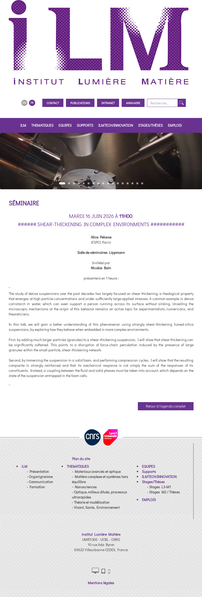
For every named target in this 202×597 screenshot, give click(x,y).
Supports (85, 125)
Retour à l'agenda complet (166, 406)
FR (32, 103)
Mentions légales (101, 582)
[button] (24, 466)
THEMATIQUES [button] (42, 125)
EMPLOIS (175, 125)
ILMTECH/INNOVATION (115, 125)
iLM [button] (23, 125)
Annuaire (133, 103)
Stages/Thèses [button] (150, 125)
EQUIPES (65, 125)
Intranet (108, 103)
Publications (80, 103)
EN (24, 103)
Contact (53, 103)
